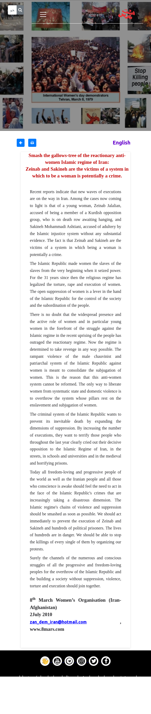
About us (75, 710)
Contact (75, 704)
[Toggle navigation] (43, 14)
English (121, 143)
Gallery (75, 697)
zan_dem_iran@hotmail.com (58, 622)
